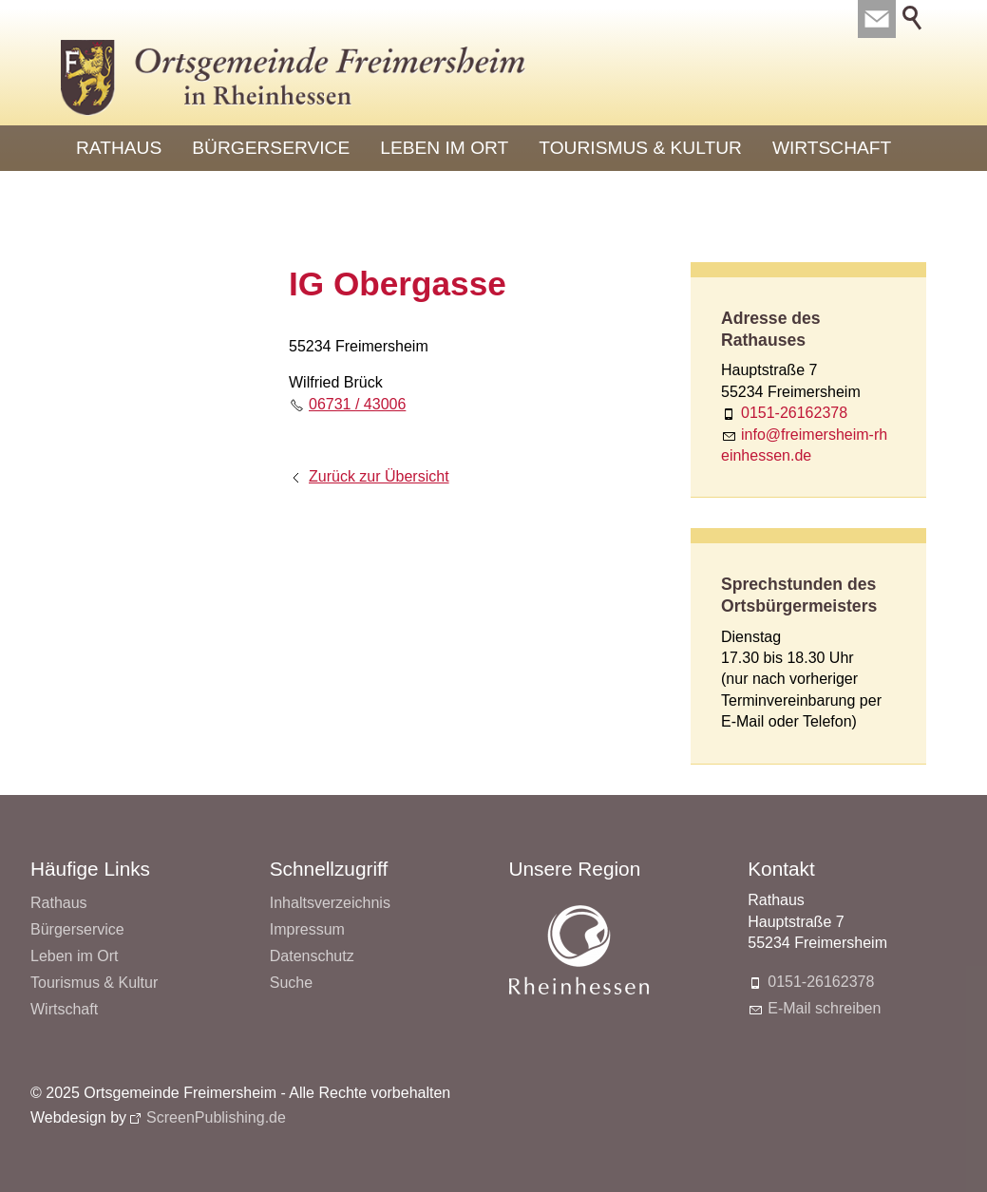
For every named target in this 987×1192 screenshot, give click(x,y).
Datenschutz (312, 956)
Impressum (307, 929)
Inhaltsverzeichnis (330, 903)
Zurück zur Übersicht (379, 476)
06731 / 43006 (357, 404)
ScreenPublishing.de (216, 1117)
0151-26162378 (794, 413)
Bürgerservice (271, 148)
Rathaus (118, 148)
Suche (291, 982)
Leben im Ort (444, 148)
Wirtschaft (831, 148)
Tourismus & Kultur (640, 148)
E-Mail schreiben (824, 1008)
